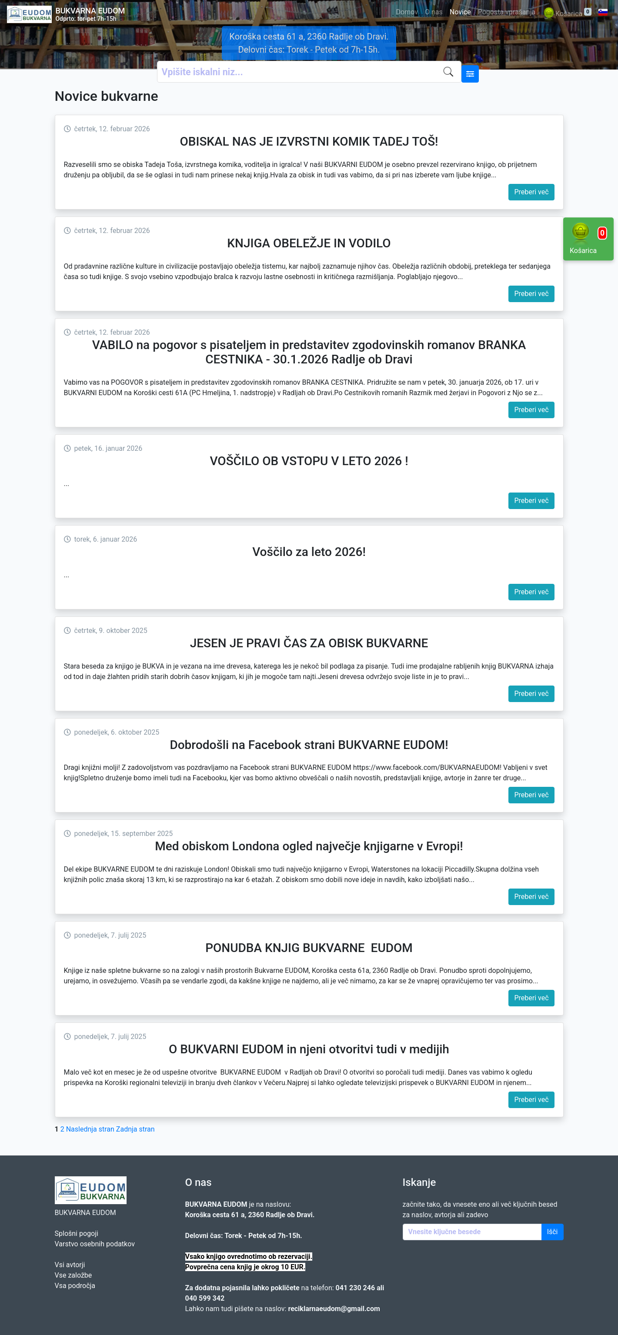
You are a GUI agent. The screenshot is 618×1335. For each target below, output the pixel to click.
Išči (552, 1232)
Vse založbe (73, 1275)
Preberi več (531, 192)
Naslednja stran (90, 1129)
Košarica (566, 14)
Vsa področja (75, 1286)
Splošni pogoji (76, 1233)
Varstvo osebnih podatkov (95, 1244)
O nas (434, 12)
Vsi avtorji (70, 1265)
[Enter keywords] (472, 1232)
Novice (460, 12)
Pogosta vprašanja (506, 12)
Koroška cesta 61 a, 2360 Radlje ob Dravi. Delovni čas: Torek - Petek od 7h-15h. (308, 43)
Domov (407, 12)
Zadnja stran (135, 1129)
